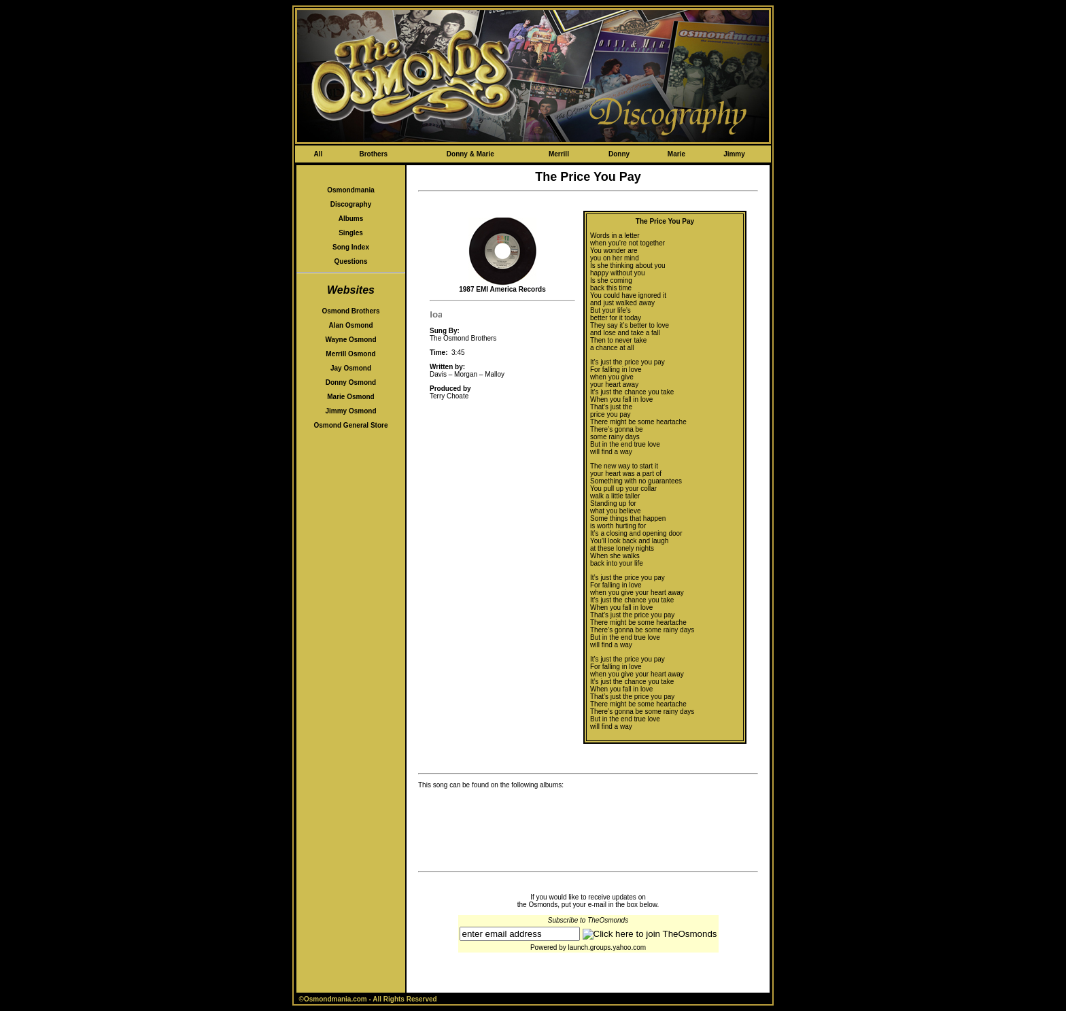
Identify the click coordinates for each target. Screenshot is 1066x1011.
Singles (351, 233)
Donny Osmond (351, 382)
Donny (619, 154)
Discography (351, 204)
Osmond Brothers (350, 311)
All (317, 154)
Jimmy (734, 154)
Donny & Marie (470, 154)
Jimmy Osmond (350, 411)
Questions (351, 261)
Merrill (559, 154)
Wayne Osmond (350, 339)
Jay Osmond (350, 368)
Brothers (373, 154)
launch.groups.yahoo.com (607, 947)
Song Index (350, 247)
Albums (351, 218)
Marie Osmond (350, 396)
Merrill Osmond (350, 354)
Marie (676, 154)
